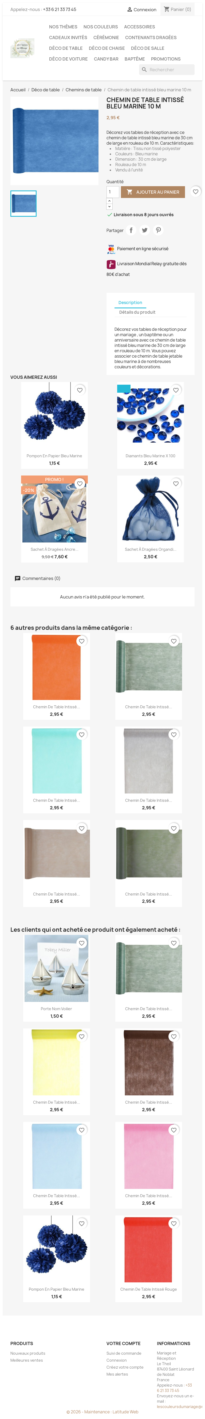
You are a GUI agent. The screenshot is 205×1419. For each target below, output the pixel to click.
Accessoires (139, 27)
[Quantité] (113, 192)
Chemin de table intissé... (56, 706)
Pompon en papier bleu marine (54, 455)
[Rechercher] (167, 69)
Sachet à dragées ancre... (54, 549)
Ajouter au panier (153, 192)
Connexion (117, 1360)
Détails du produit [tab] (137, 312)
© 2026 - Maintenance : (89, 1412)
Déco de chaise (107, 48)
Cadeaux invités (68, 37)
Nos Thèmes (63, 27)
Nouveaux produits (27, 1353)
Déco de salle (147, 48)
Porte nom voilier (56, 1008)
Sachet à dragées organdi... (150, 549)
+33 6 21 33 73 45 (59, 9)
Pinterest (158, 230)
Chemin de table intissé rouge (148, 1289)
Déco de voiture (68, 59)
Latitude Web (126, 1412)
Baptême (135, 59)
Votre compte (124, 1343)
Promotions (166, 59)
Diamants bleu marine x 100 (150, 455)
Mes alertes (117, 1374)
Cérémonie (106, 37)
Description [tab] (130, 302)
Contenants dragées (151, 37)
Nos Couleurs (101, 27)
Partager (131, 230)
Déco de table (66, 48)
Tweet (144, 230)
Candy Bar (106, 59)
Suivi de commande (124, 1353)
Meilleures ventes (26, 1360)
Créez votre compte (125, 1367)
